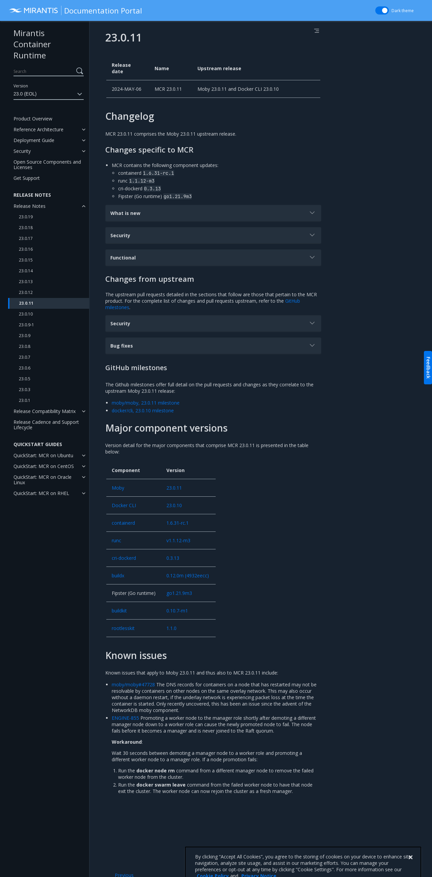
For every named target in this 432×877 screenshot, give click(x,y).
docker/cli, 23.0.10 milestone (143, 410)
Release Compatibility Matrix (45, 411)
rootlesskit (123, 628)
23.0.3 (24, 389)
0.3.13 (172, 558)
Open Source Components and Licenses (47, 164)
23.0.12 (26, 292)
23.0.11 (26, 303)
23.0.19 (26, 217)
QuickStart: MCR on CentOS (44, 466)
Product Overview (33, 118)
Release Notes (30, 206)
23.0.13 (26, 281)
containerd (123, 523)
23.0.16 (26, 249)
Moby (118, 488)
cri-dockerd (124, 558)
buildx (118, 575)
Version (21, 86)
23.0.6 (24, 368)
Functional (213, 257)
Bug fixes (213, 345)
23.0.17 (26, 238)
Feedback (428, 368)
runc (116, 540)
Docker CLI (124, 505)
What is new (213, 213)
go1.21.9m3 (179, 593)
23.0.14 (26, 271)
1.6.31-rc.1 (177, 523)
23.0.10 (26, 314)
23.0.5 (24, 379)
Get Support (27, 178)
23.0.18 (26, 227)
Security (22, 151)
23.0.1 (24, 400)
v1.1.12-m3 (178, 540)
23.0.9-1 (26, 325)
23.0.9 (24, 335)
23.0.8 (24, 346)
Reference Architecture (38, 129)
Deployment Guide (34, 140)
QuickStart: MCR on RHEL (41, 493)
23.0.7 (24, 357)
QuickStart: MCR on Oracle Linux (43, 480)
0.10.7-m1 (177, 610)
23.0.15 (26, 260)
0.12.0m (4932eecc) (187, 575)
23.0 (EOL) (49, 94)
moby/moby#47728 (133, 684)
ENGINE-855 (125, 718)
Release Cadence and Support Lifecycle (46, 425)
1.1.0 (171, 628)
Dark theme (403, 10)
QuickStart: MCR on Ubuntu (43, 455)
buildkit (119, 610)
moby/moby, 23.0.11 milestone (146, 403)
